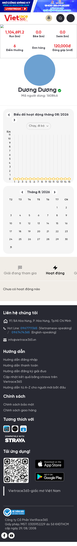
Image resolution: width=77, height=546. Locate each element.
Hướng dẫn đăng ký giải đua (24, 371)
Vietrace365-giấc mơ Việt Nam (34, 491)
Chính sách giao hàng (19, 410)
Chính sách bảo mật (18, 404)
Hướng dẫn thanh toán (20, 365)
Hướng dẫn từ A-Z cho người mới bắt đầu (34, 387)
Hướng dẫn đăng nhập (20, 360)
